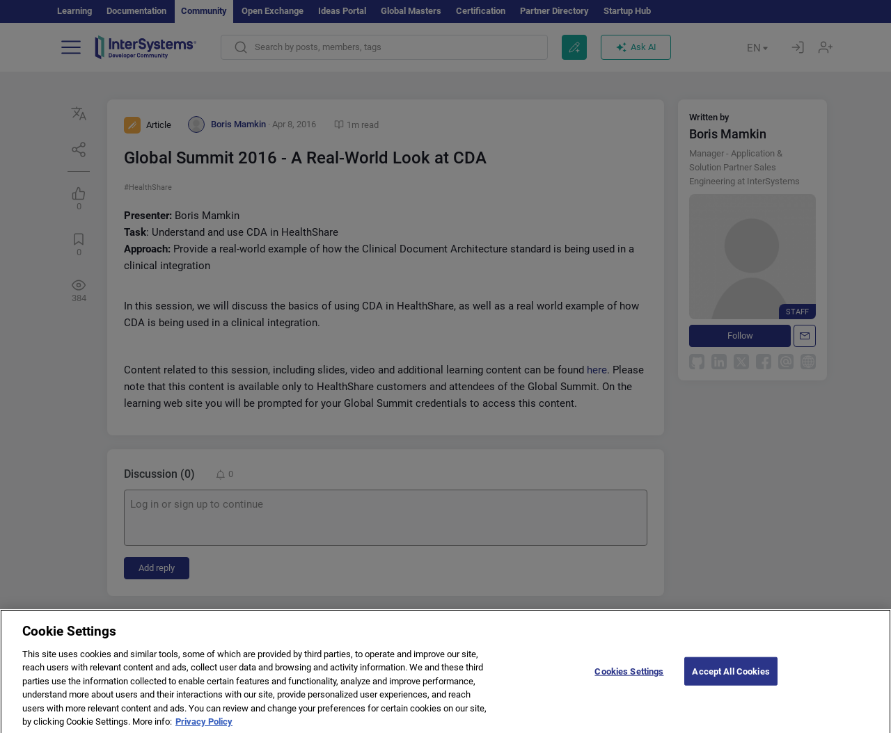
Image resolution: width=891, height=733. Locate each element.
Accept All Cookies (730, 683)
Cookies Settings (628, 683)
